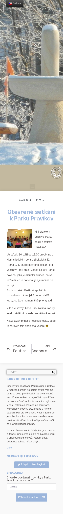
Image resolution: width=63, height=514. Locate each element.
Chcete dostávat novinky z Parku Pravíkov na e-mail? (29, 479)
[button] (32, 186)
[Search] (53, 372)
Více (9, 447)
